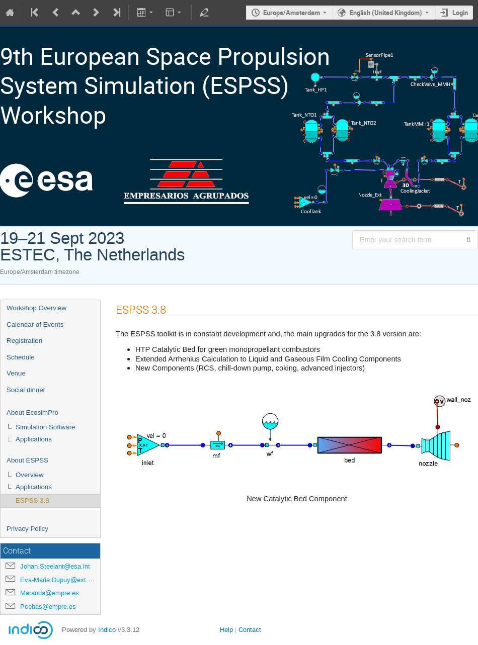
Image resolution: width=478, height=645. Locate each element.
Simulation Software (45, 427)
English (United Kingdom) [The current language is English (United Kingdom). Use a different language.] (386, 12)
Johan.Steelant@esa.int (55, 566)
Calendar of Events (35, 324)
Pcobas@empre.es (48, 606)
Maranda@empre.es (49, 593)
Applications (34, 439)
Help (226, 629)
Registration (24, 340)
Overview (30, 475)
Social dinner (26, 390)
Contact (249, 629)
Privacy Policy (27, 528)
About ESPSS (27, 460)
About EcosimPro (32, 412)
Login (460, 12)
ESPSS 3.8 (32, 500)
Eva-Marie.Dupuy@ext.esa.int (64, 580)
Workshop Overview (36, 308)
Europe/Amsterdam (291, 12)
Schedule (21, 357)
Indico (107, 629)
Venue (16, 373)
